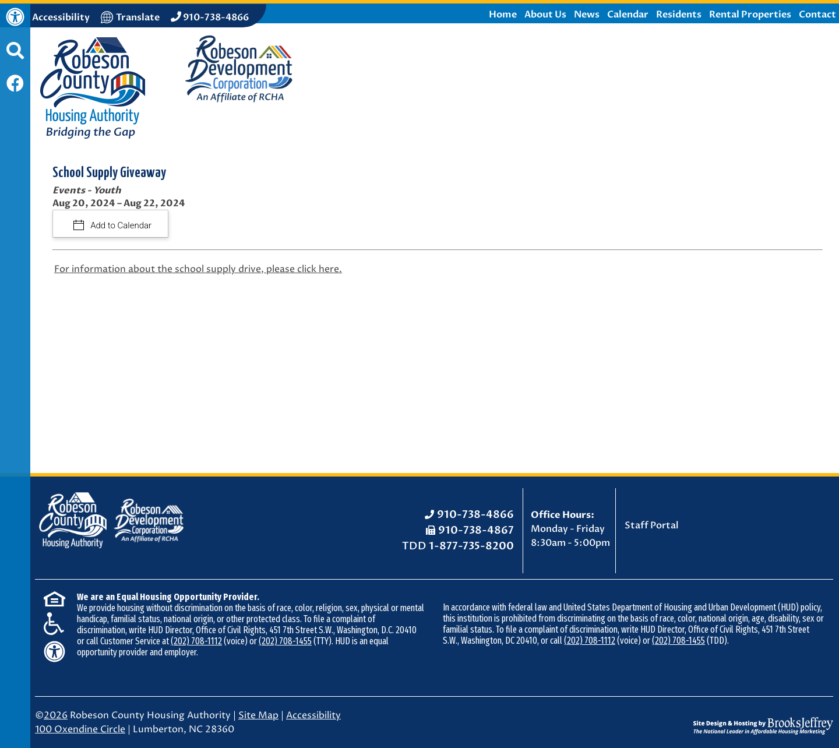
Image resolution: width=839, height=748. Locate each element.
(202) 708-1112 (196, 641)
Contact (817, 14)
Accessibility (313, 715)
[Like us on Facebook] (15, 85)
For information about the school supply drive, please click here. (198, 269)
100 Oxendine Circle (80, 729)
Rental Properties (750, 14)
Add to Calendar (120, 225)
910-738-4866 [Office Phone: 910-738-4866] (475, 514)
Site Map (258, 715)
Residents (678, 14)
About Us (545, 14)
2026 (56, 715)
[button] (15, 56)
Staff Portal (652, 525)
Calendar (627, 14)
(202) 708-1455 (285, 641)
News (587, 14)
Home (503, 14)
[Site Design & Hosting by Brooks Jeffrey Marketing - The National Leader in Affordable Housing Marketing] (763, 717)
